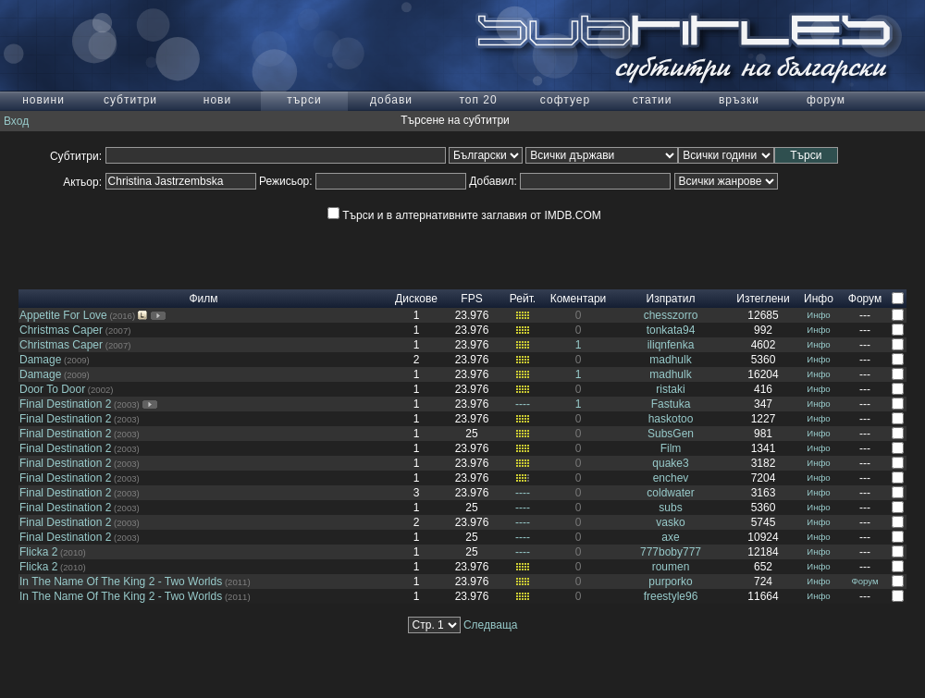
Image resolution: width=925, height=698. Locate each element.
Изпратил (671, 298)
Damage (40, 359)
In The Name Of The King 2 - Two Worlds (120, 581)
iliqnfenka (671, 344)
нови (217, 99)
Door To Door (52, 389)
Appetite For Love (63, 315)
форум (826, 99)
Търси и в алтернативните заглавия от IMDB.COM (463, 215)
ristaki (670, 389)
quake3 (670, 463)
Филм (203, 298)
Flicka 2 (38, 551)
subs (670, 507)
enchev (671, 477)
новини (43, 99)
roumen (671, 566)
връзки (739, 99)
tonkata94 (671, 330)
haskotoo (671, 418)
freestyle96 (671, 596)
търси (304, 99)
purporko (670, 581)
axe (670, 537)
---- (522, 404)
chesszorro (671, 315)
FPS (471, 298)
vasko (670, 522)
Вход (16, 121)
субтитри (130, 99)
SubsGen (671, 433)
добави (391, 99)
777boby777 (670, 551)
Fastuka (671, 404)
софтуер (565, 99)
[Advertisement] (462, 261)
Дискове (416, 298)
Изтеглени (762, 298)
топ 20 (478, 99)
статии (652, 99)
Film (671, 448)
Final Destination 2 (65, 404)
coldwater (670, 492)
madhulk (670, 359)
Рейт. (523, 298)
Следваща (490, 624)
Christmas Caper (61, 330)
